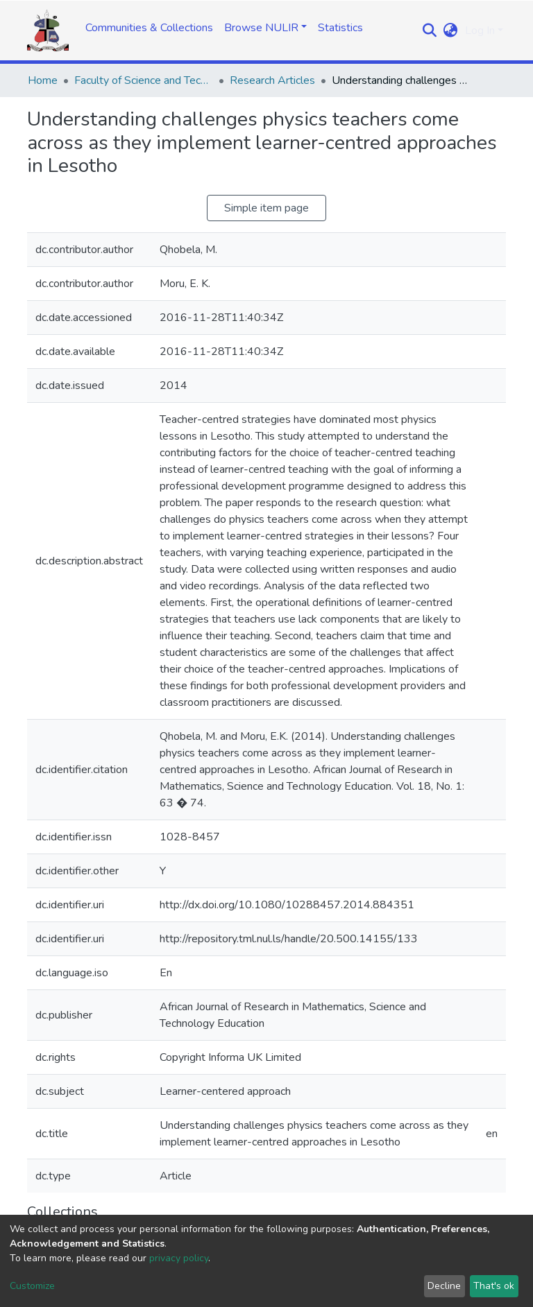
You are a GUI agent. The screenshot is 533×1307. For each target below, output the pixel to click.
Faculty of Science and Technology (143, 80)
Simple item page (266, 208)
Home (43, 80)
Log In (480, 30)
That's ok (493, 1285)
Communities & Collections (149, 27)
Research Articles (272, 80)
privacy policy (178, 1258)
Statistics (340, 27)
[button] (450, 30)
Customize (32, 1285)
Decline (444, 1285)
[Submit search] (430, 30)
